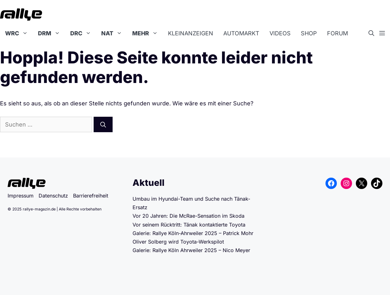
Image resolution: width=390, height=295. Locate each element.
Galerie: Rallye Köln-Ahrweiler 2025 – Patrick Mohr (193, 233)
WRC (19, 33)
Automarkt (241, 33)
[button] (373, 33)
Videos (280, 33)
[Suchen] (103, 124)
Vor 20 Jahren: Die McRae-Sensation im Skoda (189, 216)
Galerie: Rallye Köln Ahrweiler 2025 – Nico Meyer (191, 250)
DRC (83, 33)
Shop (309, 33)
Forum (337, 33)
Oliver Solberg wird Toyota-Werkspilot (178, 242)
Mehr (147, 33)
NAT (114, 33)
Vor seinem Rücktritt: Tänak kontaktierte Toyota (189, 224)
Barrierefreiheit (90, 195)
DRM (51, 33)
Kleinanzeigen (190, 33)
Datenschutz (53, 195)
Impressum (21, 195)
